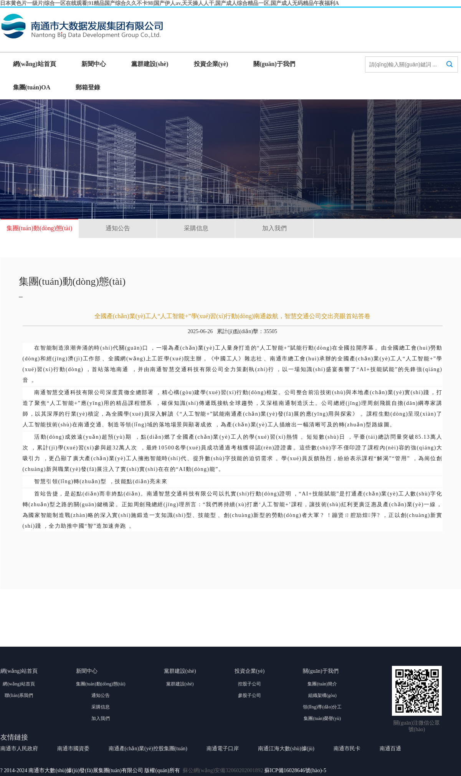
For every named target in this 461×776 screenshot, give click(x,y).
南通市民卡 (347, 748)
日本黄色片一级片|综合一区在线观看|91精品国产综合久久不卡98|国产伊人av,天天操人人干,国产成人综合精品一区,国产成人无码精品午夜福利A (169, 3)
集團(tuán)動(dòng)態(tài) (40, 228)
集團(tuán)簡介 (322, 684)
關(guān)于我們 (274, 64)
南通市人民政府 (19, 748)
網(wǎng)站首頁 (34, 64)
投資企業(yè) (211, 64)
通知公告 (118, 228)
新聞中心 (93, 64)
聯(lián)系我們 (19, 695)
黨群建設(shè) (150, 64)
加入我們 (274, 228)
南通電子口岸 (223, 748)
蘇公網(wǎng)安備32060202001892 (223, 770)
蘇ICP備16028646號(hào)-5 (295, 770)
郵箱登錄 (88, 87)
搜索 (449, 71)
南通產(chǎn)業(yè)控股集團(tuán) (148, 748)
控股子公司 (249, 684)
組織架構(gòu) (322, 695)
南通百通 (390, 748)
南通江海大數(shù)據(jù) (286, 748)
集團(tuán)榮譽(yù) (322, 718)
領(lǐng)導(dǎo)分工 (322, 707)
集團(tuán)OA (32, 87)
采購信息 (196, 228)
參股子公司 (249, 695)
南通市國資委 (73, 748)
